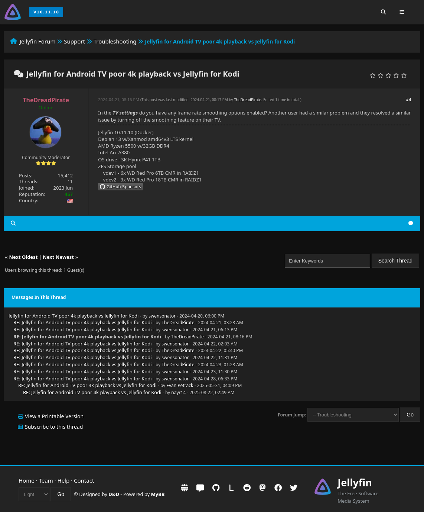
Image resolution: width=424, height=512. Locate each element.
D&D (113, 494)
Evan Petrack (179, 385)
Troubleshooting (115, 41)
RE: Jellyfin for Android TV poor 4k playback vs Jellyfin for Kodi (82, 322)
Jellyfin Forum (38, 41)
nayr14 (178, 392)
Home (27, 480)
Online (46, 107)
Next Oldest (23, 257)
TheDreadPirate (247, 99)
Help (64, 480)
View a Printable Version (54, 416)
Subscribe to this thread (54, 426)
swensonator (162, 316)
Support (74, 41)
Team (46, 480)
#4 (408, 99)
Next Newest (58, 257)
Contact (84, 480)
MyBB (158, 494)
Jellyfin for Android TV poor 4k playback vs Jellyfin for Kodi (73, 315)
